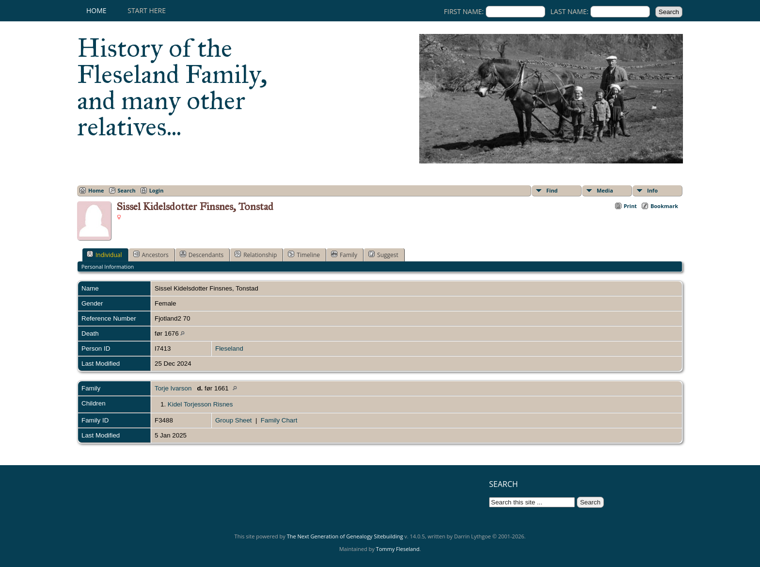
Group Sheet (233, 420)
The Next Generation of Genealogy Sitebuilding (345, 536)
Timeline (304, 254)
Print (630, 206)
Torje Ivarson (173, 388)
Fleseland (229, 348)
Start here (146, 10)
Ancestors (151, 254)
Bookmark (664, 206)
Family (344, 254)
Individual (104, 254)
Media (605, 190)
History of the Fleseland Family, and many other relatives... (172, 87)
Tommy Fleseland (398, 548)
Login (156, 190)
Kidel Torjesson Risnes (200, 404)
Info (652, 190)
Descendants (201, 254)
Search (127, 190)
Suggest (383, 254)
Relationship (256, 254)
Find (552, 190)
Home (96, 10)
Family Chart (279, 420)
